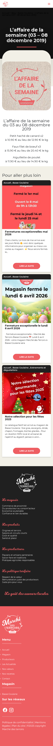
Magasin (6, 654)
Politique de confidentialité (17, 722)
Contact (6, 678)
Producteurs (8, 659)
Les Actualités (9, 664)
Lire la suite (26, 266)
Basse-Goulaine (9, 694)
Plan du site (18, 725)
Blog (14, 13)
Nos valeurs (8, 669)
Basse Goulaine (25, 13)
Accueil (5, 13)
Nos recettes (8, 674)
